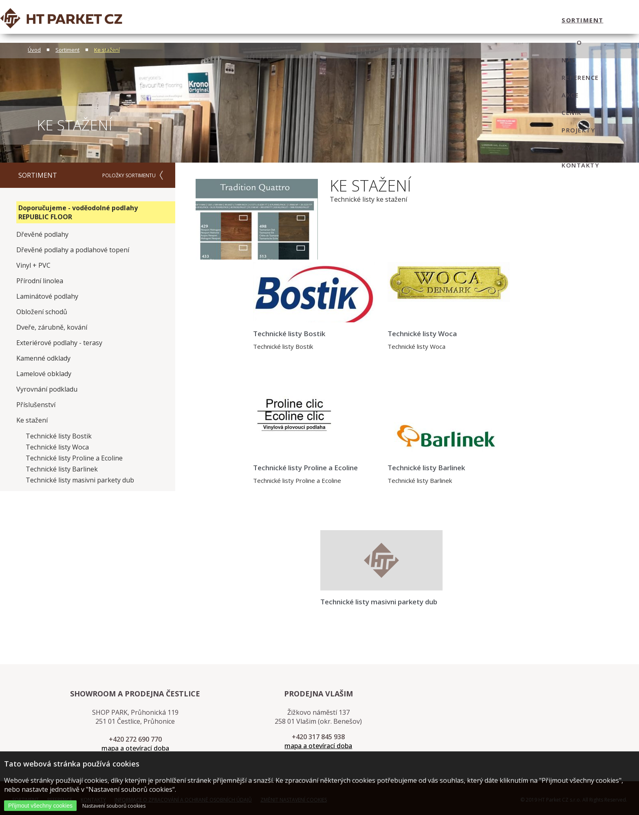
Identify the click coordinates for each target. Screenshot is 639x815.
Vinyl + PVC (33, 265)
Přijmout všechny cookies (40, 805)
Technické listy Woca (57, 447)
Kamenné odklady (43, 358)
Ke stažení (107, 49)
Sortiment (67, 49)
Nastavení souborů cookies (113, 805)
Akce (399, 20)
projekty (461, 20)
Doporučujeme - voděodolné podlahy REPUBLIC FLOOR (78, 212)
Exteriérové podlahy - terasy (59, 342)
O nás (326, 20)
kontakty (543, 20)
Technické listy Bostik (59, 436)
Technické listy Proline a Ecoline (74, 458)
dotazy (501, 20)
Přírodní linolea (39, 280)
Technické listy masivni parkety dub (80, 480)
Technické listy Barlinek (62, 469)
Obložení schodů (41, 311)
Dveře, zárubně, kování (51, 327)
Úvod (34, 49)
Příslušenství (35, 404)
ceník (427, 20)
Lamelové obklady (43, 373)
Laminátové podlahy (47, 296)
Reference (364, 20)
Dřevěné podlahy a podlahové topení (72, 249)
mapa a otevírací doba (135, 748)
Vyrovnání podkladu (46, 389)
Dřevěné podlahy (42, 234)
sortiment (286, 20)
